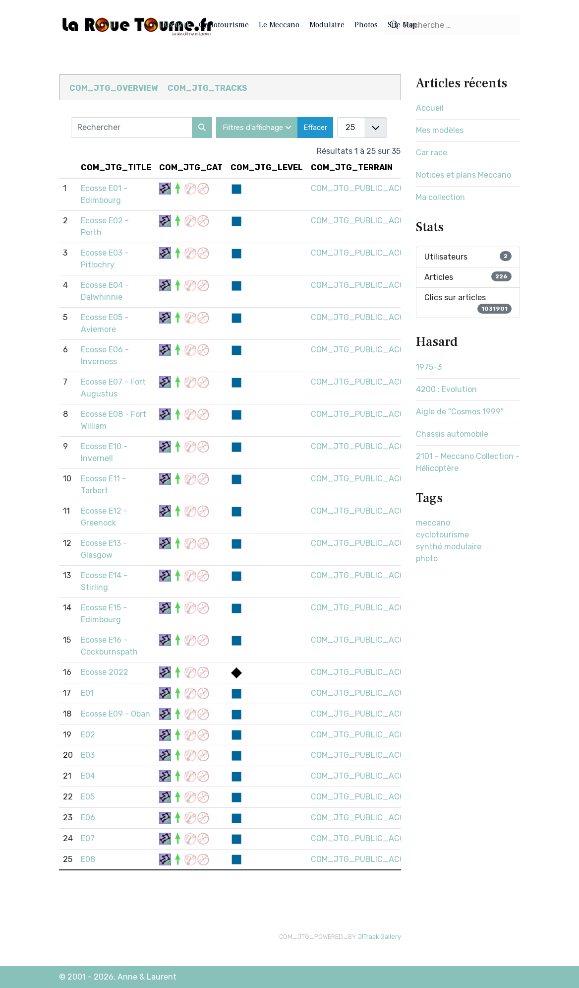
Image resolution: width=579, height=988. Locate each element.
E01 (87, 693)
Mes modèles (439, 130)
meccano (433, 522)
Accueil (175, 25)
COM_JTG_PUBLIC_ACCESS (365, 188)
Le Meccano (279, 25)
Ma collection (440, 197)
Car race (431, 152)
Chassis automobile (452, 434)
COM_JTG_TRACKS (207, 88)
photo (427, 558)
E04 (88, 776)
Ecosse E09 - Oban (115, 714)
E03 (88, 755)
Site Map (402, 25)
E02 (88, 734)
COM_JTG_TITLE (116, 167)
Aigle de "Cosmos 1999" (460, 411)
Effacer (315, 127)
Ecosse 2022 (104, 672)
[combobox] (452, 25)
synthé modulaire (448, 546)
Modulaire (327, 25)
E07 (88, 838)
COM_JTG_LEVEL (267, 167)
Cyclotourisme (224, 25)
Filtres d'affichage (257, 127)
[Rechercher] (202, 127)
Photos (366, 25)
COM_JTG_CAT (191, 167)
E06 (88, 817)
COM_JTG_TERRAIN (352, 167)
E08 (88, 859)
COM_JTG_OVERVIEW (113, 88)
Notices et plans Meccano (463, 175)
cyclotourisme (442, 534)
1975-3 (429, 367)
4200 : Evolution (446, 389)
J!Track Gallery (379, 936)
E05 (88, 796)
